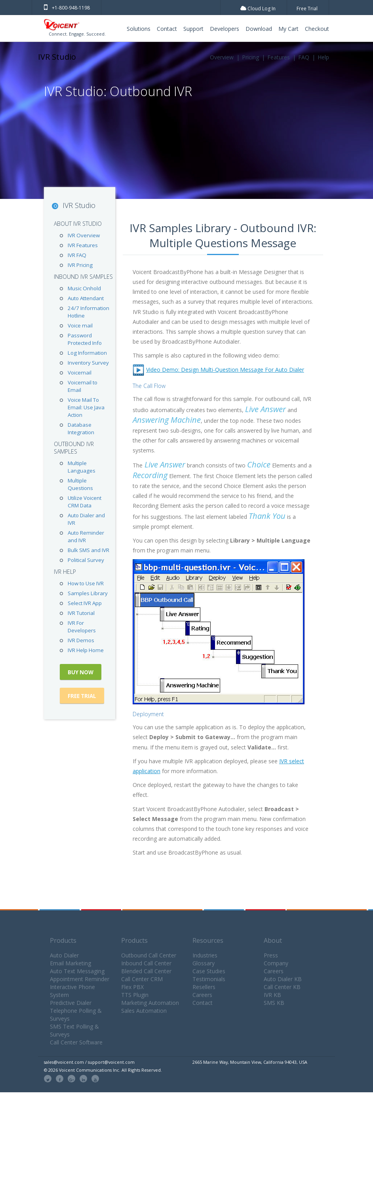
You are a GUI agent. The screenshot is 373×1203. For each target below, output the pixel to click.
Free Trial (307, 8)
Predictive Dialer (70, 1002)
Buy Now (80, 672)
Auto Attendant (86, 298)
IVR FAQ (77, 255)
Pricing (250, 57)
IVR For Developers (82, 626)
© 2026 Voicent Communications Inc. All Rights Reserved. (103, 1070)
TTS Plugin (134, 995)
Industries (204, 955)
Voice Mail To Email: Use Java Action (86, 407)
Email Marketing (70, 963)
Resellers (203, 987)
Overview (222, 57)
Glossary (203, 963)
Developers (224, 28)
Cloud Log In (258, 8)
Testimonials (208, 979)
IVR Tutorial (81, 613)
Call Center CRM (142, 979)
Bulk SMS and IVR (88, 550)
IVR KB (272, 995)
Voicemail (79, 372)
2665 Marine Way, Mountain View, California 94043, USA (249, 1062)
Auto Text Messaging (77, 971)
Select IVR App (85, 603)
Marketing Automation (150, 1002)
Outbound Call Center (148, 955)
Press (271, 955)
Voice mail (80, 325)
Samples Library (88, 593)
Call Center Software (76, 1042)
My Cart (288, 28)
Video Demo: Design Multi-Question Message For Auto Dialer (225, 369)
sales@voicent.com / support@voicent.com (89, 1062)
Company (276, 963)
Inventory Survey (88, 362)
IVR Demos (81, 640)
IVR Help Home (86, 650)
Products (63, 940)
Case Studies (208, 971)
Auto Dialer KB (283, 979)
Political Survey (86, 560)
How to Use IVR (86, 583)
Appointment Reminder (79, 979)
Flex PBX (132, 987)
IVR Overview (84, 235)
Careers (202, 995)
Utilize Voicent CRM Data (84, 501)
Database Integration (81, 428)
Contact (167, 28)
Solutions (138, 28)
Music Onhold (84, 288)
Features (278, 57)
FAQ (303, 57)
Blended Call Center (146, 971)
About (273, 940)
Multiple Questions (80, 484)
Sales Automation (144, 1010)
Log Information (87, 352)
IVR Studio (57, 56)
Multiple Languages (81, 467)
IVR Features (83, 245)
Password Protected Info (85, 339)
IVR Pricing (80, 265)
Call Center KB (282, 987)
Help (323, 57)
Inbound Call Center (146, 963)
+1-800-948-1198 (67, 7)
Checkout (317, 28)
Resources (207, 940)
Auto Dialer (64, 955)
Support (193, 28)
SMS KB (274, 1002)
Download (258, 28)
